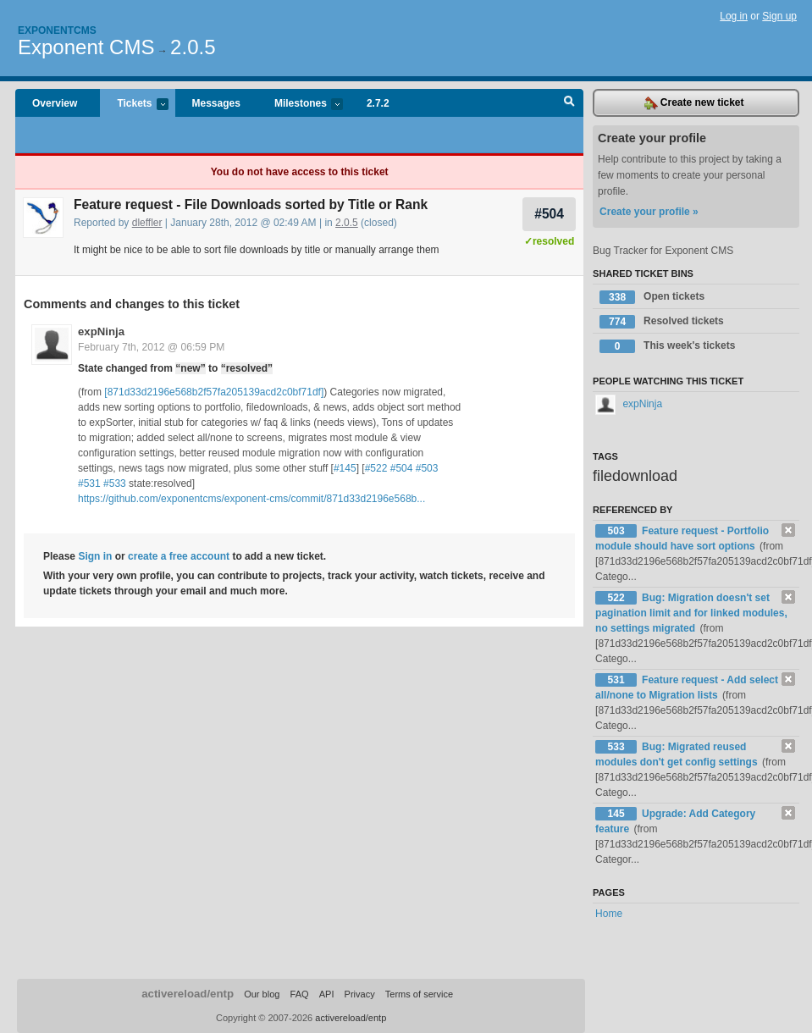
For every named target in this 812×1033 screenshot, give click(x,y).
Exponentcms (57, 30)
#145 (345, 468)
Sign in (95, 556)
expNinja (101, 331)
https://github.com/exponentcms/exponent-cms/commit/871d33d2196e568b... (251, 499)
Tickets (134, 104)
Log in (734, 16)
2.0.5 (192, 47)
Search (569, 103)
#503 (427, 468)
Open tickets (651, 297)
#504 (549, 214)
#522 (376, 468)
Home (608, 914)
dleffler (147, 223)
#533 (114, 483)
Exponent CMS (86, 47)
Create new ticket (694, 103)
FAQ (299, 994)
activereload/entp (187, 993)
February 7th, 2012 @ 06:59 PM (151, 347)
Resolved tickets (661, 322)
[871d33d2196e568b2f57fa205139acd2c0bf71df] (213, 392)
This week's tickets (667, 346)
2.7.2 (378, 103)
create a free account (178, 556)
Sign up (779, 16)
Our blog (261, 994)
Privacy (360, 994)
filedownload (635, 475)
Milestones (300, 104)
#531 (89, 483)
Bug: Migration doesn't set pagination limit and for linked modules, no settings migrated (691, 613)
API (326, 994)
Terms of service (419, 994)
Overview (54, 103)
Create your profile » (649, 212)
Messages (216, 103)
